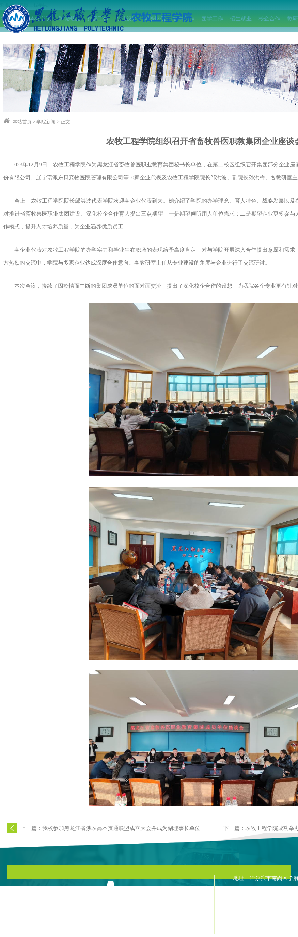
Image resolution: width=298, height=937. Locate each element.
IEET (12, 35)
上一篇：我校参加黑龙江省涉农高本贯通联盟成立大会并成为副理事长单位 (110, 828)
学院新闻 (46, 121)
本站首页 (22, 121)
